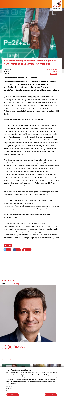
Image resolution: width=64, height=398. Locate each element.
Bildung (55, 71)
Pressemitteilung (52, 69)
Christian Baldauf (8, 281)
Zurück (8, 245)
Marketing (10, 393)
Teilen (7, 249)
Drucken (27, 250)
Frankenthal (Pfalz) (13, 284)
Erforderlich (11, 389)
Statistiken (11, 391)
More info (18, 386)
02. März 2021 (53, 74)
